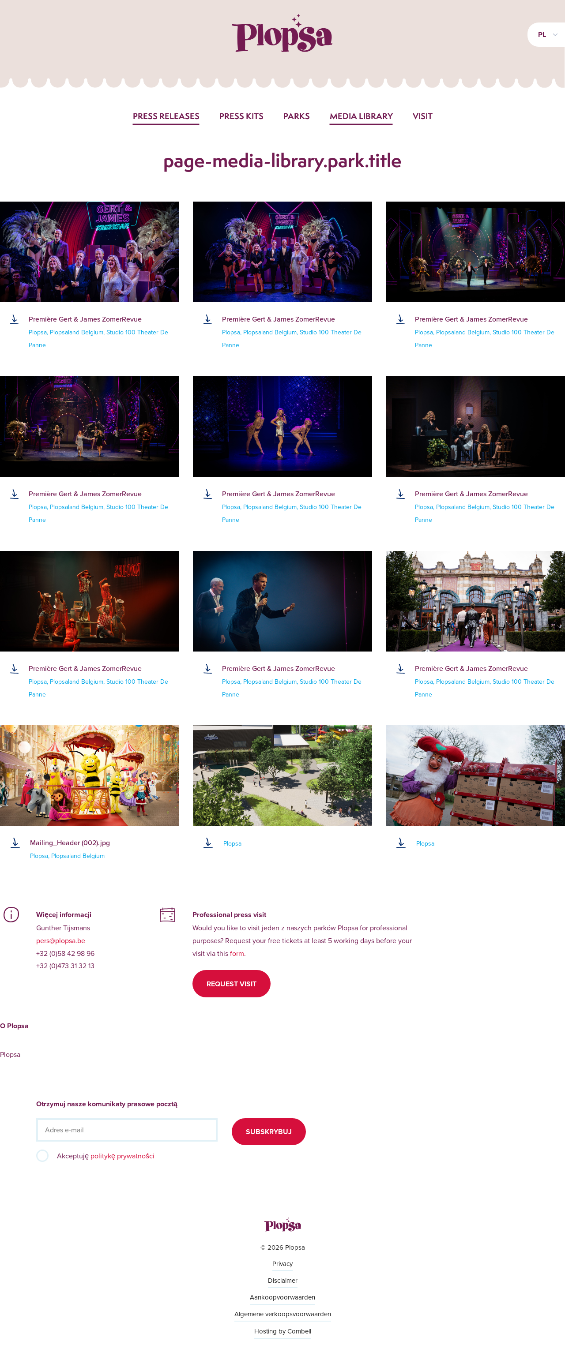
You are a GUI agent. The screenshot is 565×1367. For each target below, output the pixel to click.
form (237, 953)
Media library (361, 116)
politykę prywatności (122, 1156)
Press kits (241, 116)
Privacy (282, 1263)
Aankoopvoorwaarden (282, 1297)
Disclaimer (283, 1280)
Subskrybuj (269, 1132)
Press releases (166, 116)
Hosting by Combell (282, 1331)
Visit (423, 116)
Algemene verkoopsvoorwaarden (282, 1313)
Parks (296, 116)
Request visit (231, 984)
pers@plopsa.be (60, 940)
